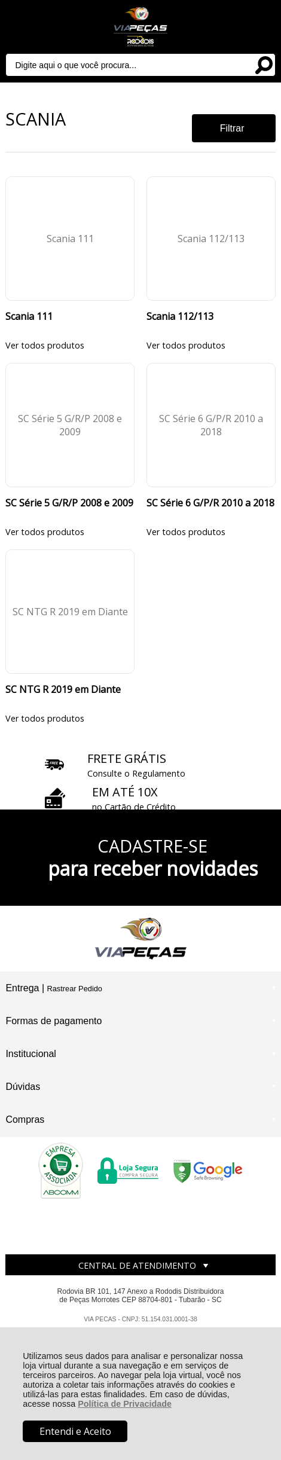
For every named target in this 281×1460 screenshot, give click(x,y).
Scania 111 (29, 316)
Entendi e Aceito (75, 1431)
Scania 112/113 (179, 316)
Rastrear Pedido (74, 988)
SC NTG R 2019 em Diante (63, 689)
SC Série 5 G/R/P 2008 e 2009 (69, 502)
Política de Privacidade (125, 1404)
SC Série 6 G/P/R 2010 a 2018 (210, 502)
